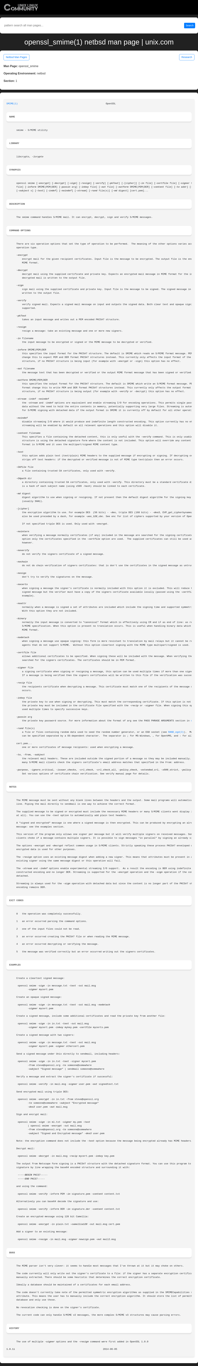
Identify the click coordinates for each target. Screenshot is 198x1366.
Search (190, 25)
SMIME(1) (12, 103)
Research (186, 57)
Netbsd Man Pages (16, 57)
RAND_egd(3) (176, 732)
